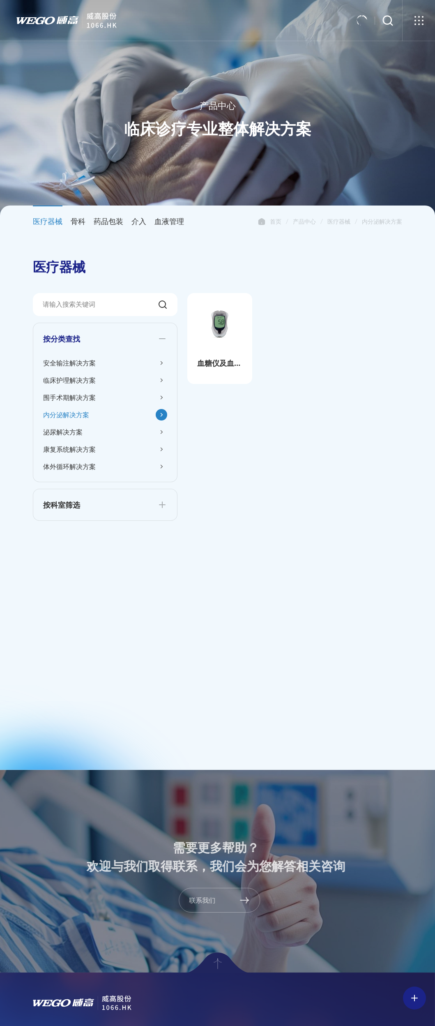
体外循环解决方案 (69, 466)
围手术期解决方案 (69, 397)
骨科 (78, 221)
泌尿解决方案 (63, 432)
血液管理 (169, 221)
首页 (262, 221)
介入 (138, 221)
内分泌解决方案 (382, 221)
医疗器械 (338, 221)
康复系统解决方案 (69, 449)
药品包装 (108, 221)
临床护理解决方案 (69, 380)
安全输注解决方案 (69, 362)
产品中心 (304, 221)
